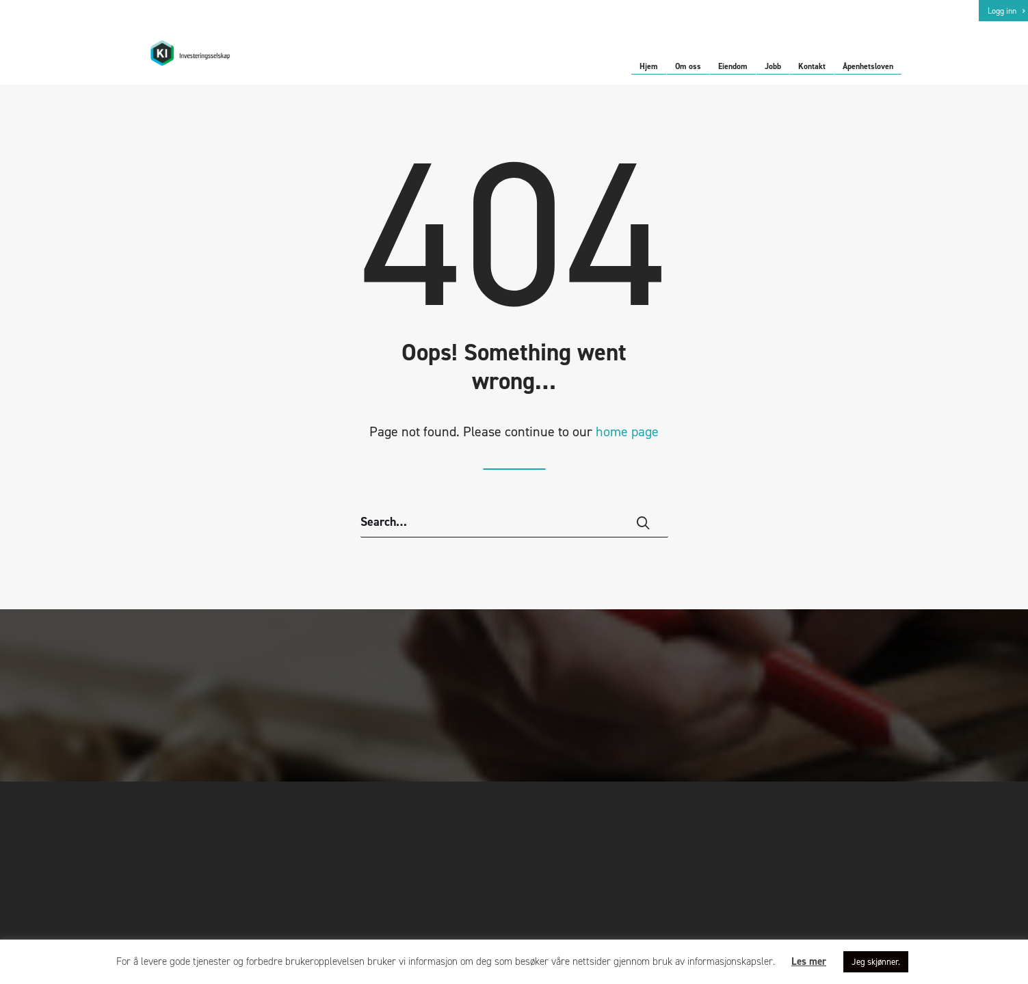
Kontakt (812, 67)
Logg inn (1006, 10)
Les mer (808, 961)
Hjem (649, 67)
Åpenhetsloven (868, 67)
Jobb (773, 67)
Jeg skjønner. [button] (876, 962)
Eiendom (733, 67)
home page (627, 443)
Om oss (688, 67)
